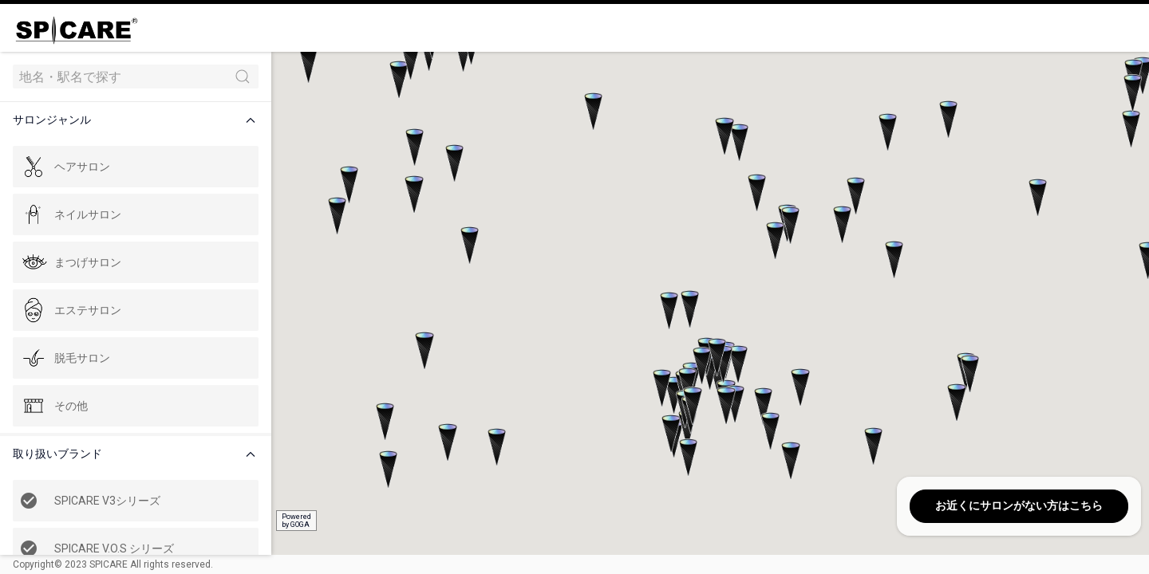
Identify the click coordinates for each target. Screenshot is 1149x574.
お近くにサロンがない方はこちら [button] (1019, 505)
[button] (138, 120)
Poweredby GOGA (296, 521)
